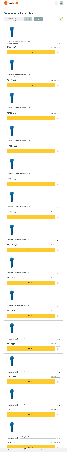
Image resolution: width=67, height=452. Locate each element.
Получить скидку (55, 47)
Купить (30, 52)
